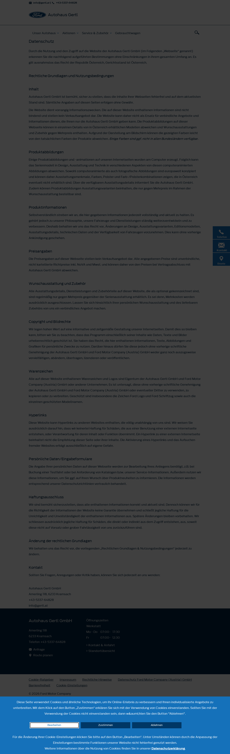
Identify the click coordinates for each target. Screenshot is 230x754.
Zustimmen (105, 725)
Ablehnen (157, 725)
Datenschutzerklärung (168, 748)
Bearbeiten (54, 725)
